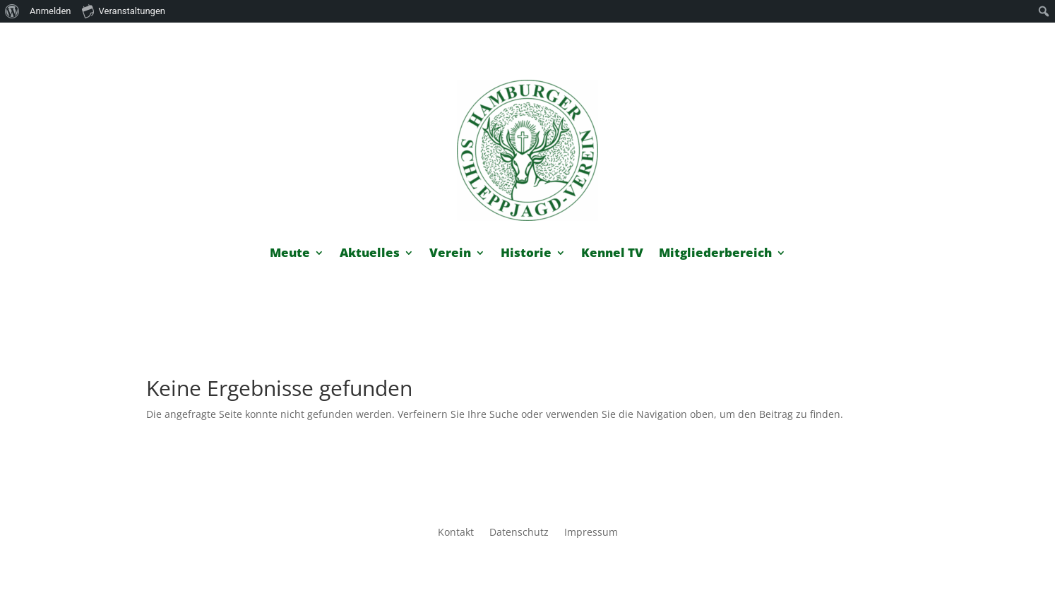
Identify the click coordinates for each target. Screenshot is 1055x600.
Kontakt (456, 533)
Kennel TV (612, 254)
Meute (290, 254)
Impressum (591, 533)
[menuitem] (12, 11)
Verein (450, 254)
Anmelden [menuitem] (50, 11)
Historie (526, 254)
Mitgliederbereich (715, 254)
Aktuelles (370, 254)
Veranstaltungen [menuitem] (123, 10)
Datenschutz (519, 533)
